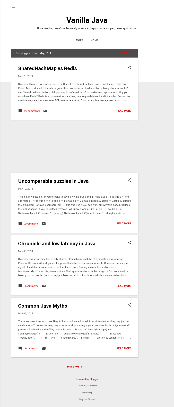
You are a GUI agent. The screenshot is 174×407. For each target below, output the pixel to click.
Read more (124, 110)
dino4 (94, 386)
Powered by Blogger (87, 379)
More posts (75, 366)
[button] (129, 67)
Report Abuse (87, 399)
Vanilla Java (87, 20)
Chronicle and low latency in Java (56, 243)
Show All (126, 53)
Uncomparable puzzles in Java (53, 181)
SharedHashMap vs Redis (47, 68)
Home (87, 40)
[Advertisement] (152, 100)
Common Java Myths (42, 306)
